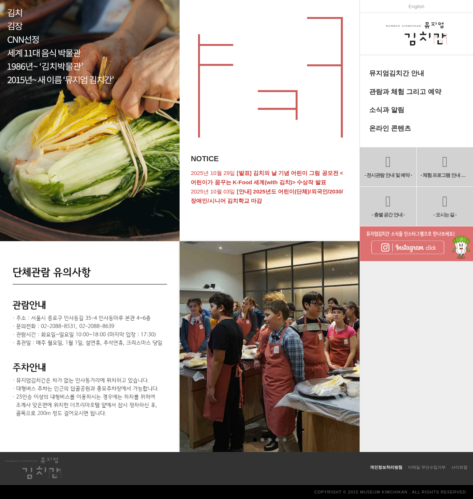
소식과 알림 (386, 110)
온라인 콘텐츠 (390, 128)
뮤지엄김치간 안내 (396, 73)
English (417, 6)
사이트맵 (459, 467)
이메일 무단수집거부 (427, 467)
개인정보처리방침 (386, 467)
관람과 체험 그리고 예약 (405, 91)
